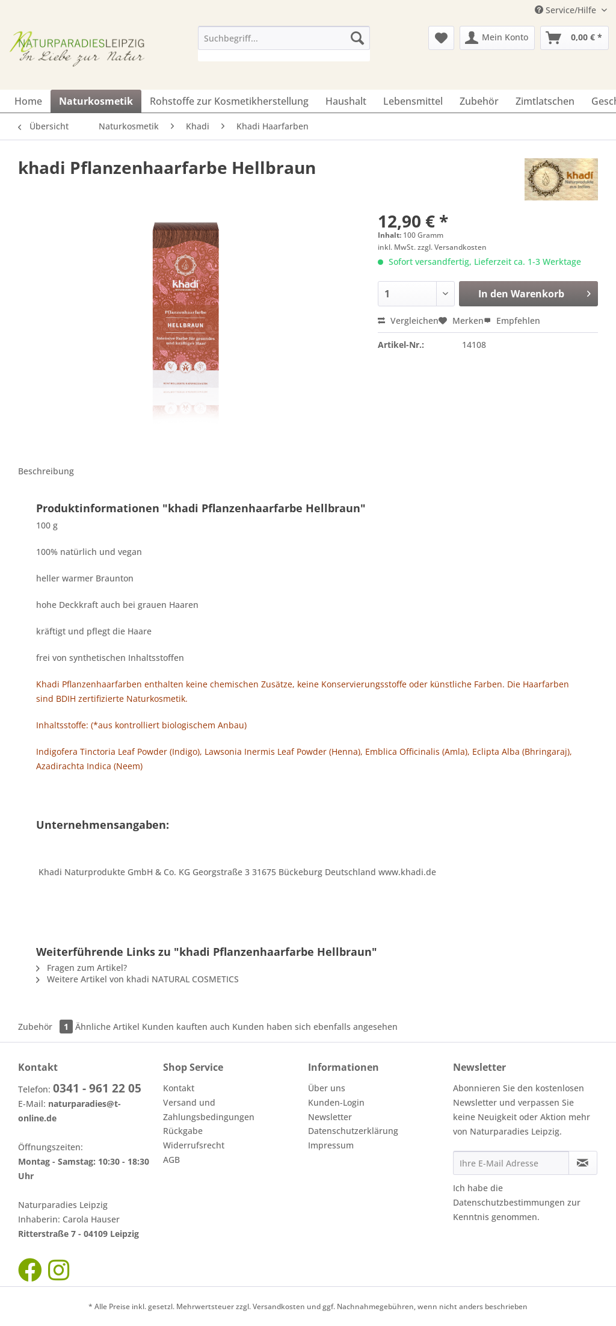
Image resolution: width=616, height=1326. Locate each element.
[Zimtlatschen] (545, 101)
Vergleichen (408, 320)
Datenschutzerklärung (353, 1130)
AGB (171, 1159)
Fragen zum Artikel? (81, 967)
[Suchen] (357, 38)
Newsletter (330, 1117)
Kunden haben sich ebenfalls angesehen (315, 1026)
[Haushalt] (346, 101)
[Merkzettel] (441, 38)
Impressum (331, 1145)
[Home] (28, 101)
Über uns (326, 1088)
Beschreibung (46, 471)
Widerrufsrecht (193, 1145)
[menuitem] (284, 43)
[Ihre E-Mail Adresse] (511, 1163)
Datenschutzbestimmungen (509, 1202)
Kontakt (178, 1088)
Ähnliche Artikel (107, 1026)
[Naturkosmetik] (96, 101)
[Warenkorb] (574, 38)
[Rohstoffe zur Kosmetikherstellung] (229, 101)
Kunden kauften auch (186, 1026)
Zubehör (46, 1026)
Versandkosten (279, 1306)
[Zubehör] (479, 101)
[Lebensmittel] (413, 101)
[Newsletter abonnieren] (582, 1163)
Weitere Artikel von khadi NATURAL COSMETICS (137, 979)
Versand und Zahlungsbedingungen (208, 1110)
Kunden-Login (336, 1102)
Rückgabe (183, 1130)
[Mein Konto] (497, 38)
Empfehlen (512, 320)
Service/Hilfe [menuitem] (567, 10)
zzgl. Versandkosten (452, 247)
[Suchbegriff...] (284, 38)
